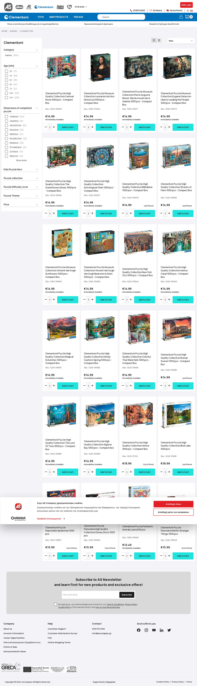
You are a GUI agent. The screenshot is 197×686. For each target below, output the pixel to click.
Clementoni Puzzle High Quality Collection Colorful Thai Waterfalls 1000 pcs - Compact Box (136, 358)
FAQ (50, 638)
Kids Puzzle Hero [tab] (13, 169)
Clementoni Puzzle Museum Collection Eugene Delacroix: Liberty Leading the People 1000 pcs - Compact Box (176, 98)
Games (13, 55)
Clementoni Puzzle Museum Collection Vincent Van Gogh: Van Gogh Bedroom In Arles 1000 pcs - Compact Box (99, 272)
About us (8, 628)
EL (188, 10)
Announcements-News (15, 651)
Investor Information (14, 633)
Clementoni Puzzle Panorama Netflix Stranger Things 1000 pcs (175, 531)
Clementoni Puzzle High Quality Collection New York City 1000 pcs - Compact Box (137, 272)
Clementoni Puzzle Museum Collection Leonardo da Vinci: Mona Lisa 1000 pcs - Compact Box (99, 98)
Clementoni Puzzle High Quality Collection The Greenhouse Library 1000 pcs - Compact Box (60, 186)
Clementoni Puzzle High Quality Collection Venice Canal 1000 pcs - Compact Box (174, 272)
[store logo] (16, 17)
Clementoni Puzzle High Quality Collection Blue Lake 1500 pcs (176, 446)
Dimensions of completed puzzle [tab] (18, 109)
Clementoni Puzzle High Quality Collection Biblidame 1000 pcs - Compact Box (137, 187)
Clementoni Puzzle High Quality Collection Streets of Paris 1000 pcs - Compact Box (176, 187)
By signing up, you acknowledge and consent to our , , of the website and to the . (98, 606)
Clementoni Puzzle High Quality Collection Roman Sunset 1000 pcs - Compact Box (175, 359)
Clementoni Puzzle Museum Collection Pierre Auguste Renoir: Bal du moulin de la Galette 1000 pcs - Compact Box (137, 98)
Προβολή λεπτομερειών (49, 680)
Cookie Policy (64, 607)
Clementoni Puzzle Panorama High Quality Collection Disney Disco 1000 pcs (99, 530)
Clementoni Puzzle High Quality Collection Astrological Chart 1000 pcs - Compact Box (99, 186)
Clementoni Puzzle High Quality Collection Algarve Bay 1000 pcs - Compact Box (99, 444)
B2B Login (186, 5)
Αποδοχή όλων (173, 666)
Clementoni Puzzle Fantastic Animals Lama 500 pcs (137, 528)
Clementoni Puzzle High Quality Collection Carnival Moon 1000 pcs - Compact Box (59, 98)
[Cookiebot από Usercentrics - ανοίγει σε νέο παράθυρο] (18, 680)
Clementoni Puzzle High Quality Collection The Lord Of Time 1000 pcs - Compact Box (60, 444)
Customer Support (57, 628)
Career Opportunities (14, 638)
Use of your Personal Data (107, 607)
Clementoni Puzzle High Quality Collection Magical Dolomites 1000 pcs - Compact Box (59, 358)
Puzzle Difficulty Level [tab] (16, 186)
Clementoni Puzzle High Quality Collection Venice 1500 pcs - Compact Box (135, 446)
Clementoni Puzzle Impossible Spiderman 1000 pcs (59, 531)
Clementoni (26, 31)
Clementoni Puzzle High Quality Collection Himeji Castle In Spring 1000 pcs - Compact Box (98, 358)
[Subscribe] (123, 595)
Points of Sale (10, 647)
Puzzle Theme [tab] (11, 195)
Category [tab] (9, 49)
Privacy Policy (131, 604)
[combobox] (121, 17)
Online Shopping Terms (59, 642)
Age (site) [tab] (9, 65)
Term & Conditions (115, 604)
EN (191, 10)
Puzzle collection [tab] (13, 178)
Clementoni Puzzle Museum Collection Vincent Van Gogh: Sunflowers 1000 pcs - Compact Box (60, 272)
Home (4, 31)
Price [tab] (6, 204)
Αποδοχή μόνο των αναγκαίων (173, 674)
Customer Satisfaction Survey (62, 633)
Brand (14, 31)
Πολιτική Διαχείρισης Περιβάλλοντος (22, 642)
